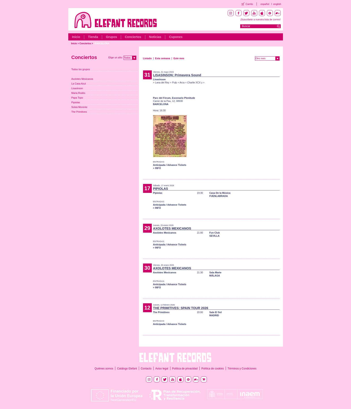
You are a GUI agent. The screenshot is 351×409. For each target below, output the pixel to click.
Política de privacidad (185, 368)
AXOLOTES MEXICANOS (172, 228)
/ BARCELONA (101, 43)
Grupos (111, 37)
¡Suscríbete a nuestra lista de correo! (260, 19)
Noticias (155, 37)
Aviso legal (161, 368)
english (277, 4)
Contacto (146, 368)
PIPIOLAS (160, 188)
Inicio (76, 37)
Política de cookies (212, 368)
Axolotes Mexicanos (82, 79)
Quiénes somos (104, 368)
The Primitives (79, 111)
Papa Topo (77, 97)
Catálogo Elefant (127, 368)
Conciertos (133, 37)
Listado (147, 58)
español (265, 4)
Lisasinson (77, 88)
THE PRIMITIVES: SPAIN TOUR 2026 (180, 308)
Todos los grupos (80, 69)
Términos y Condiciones (242, 368)
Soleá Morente (79, 107)
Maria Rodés (78, 93)
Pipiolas (75, 102)
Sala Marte (215, 272)
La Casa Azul (78, 83)
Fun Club (214, 232)
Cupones (175, 37)
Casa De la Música (219, 193)
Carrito (249, 4)
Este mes (178, 58)
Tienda (93, 37)
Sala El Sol (215, 312)
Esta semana (162, 58)
